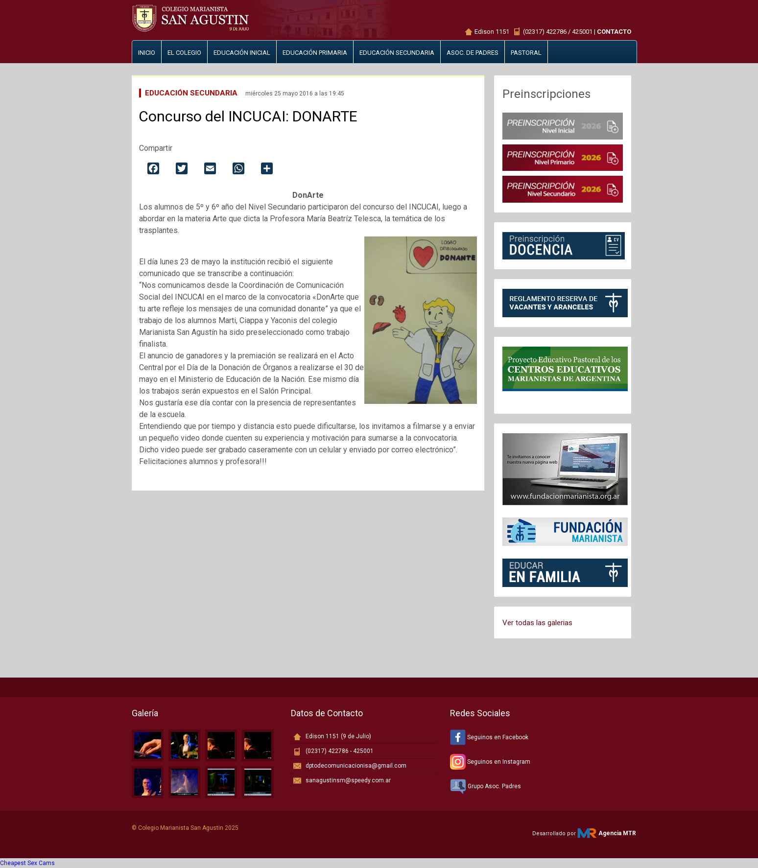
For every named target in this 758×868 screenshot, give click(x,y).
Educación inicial (241, 52)
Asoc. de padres (472, 52)
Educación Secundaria (191, 93)
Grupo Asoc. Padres (485, 786)
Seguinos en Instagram (490, 761)
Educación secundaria (396, 52)
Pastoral (526, 52)
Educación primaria (315, 52)
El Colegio (184, 52)
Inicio (146, 52)
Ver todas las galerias (537, 622)
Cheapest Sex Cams (27, 863)
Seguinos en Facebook (489, 737)
